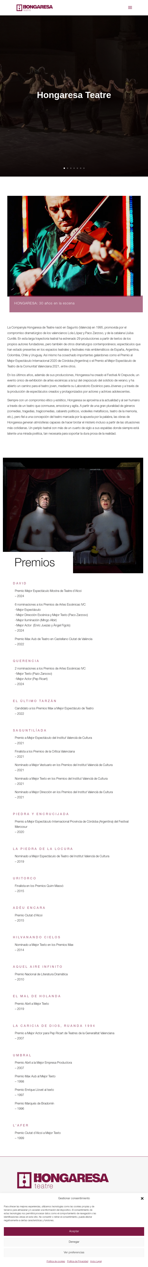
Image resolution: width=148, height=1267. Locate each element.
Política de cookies (56, 1261)
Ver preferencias (74, 1252)
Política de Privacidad (77, 1261)
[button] (142, 1198)
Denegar (74, 1242)
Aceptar (74, 1231)
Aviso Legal (96, 1261)
